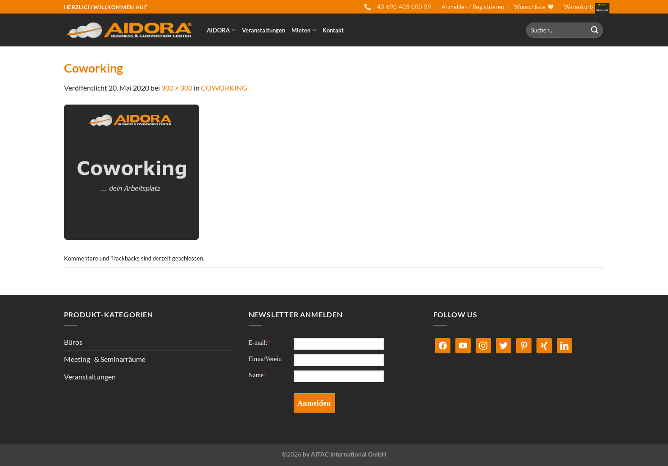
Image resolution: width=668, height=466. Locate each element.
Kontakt (333, 30)
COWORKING (224, 87)
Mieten (303, 30)
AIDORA (221, 30)
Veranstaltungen (263, 30)
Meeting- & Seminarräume (104, 359)
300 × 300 (176, 87)
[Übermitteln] (594, 30)
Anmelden (314, 403)
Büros (73, 342)
